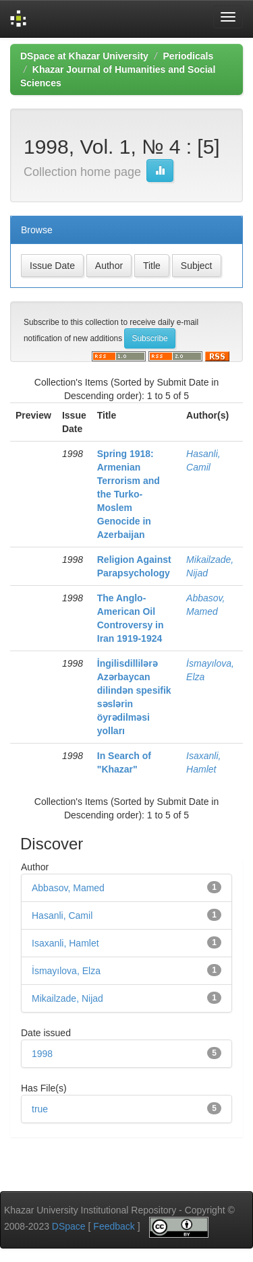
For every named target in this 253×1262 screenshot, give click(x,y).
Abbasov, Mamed (68, 887)
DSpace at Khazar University (84, 56)
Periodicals (188, 56)
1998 (42, 1053)
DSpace (69, 1227)
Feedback (113, 1227)
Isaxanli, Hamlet (65, 943)
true (40, 1109)
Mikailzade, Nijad (67, 998)
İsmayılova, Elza (66, 970)
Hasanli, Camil (62, 915)
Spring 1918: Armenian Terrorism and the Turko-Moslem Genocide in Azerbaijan (128, 494)
